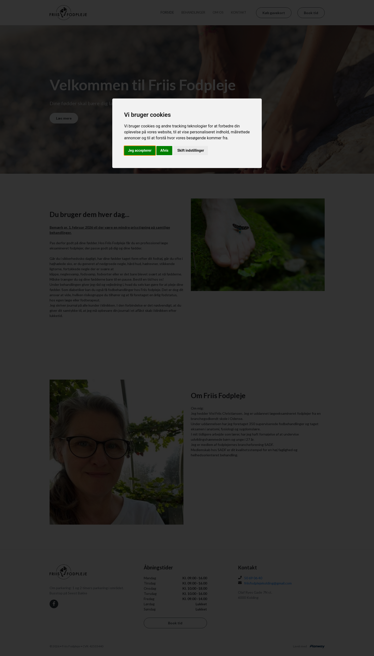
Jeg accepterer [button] (139, 150)
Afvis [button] (164, 150)
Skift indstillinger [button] (190, 150)
